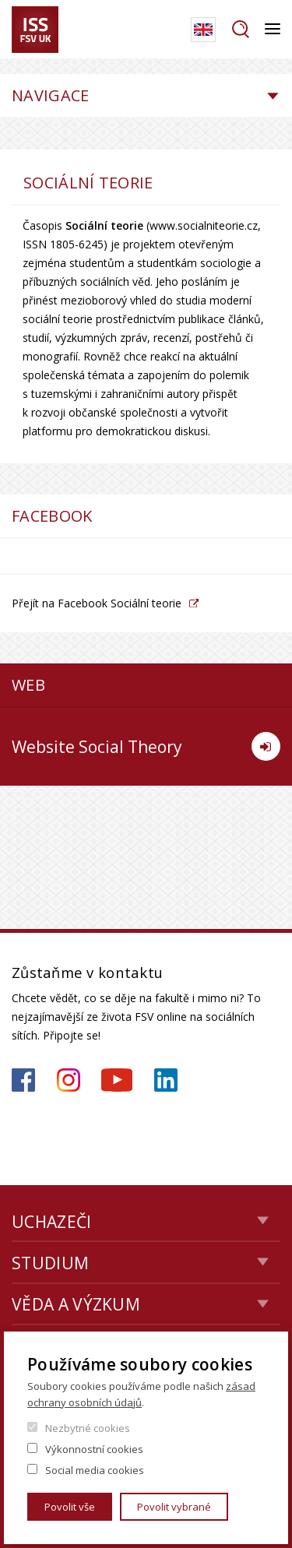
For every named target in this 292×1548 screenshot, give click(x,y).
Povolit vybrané (174, 1507)
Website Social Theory (146, 747)
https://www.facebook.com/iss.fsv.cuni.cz (23, 1080)
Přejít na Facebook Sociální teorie (96, 603)
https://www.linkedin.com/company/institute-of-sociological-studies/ (166, 1080)
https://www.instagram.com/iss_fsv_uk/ (68, 1080)
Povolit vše (69, 1507)
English (203, 29)
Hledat (240, 29)
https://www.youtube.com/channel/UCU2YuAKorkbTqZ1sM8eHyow (116, 1080)
